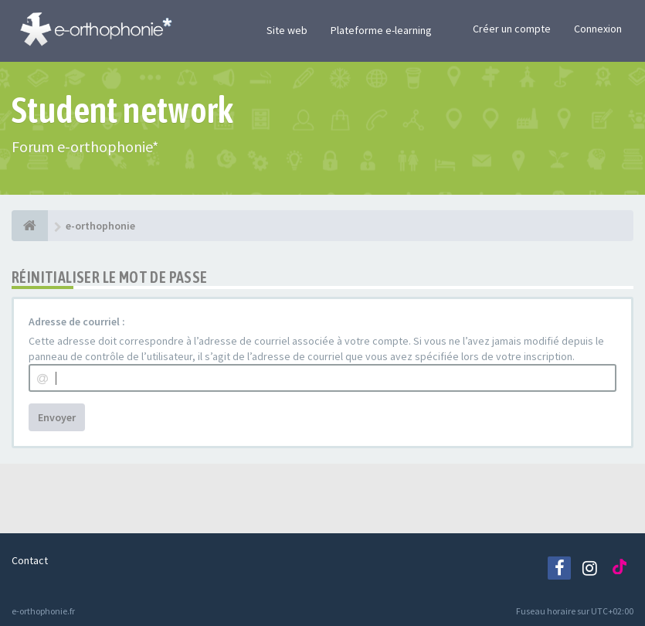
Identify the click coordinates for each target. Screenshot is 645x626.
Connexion (598, 29)
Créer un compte (512, 29)
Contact (30, 560)
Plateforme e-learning (381, 30)
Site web (286, 30)
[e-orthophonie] (30, 225)
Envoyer (57, 417)
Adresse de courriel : (77, 321)
